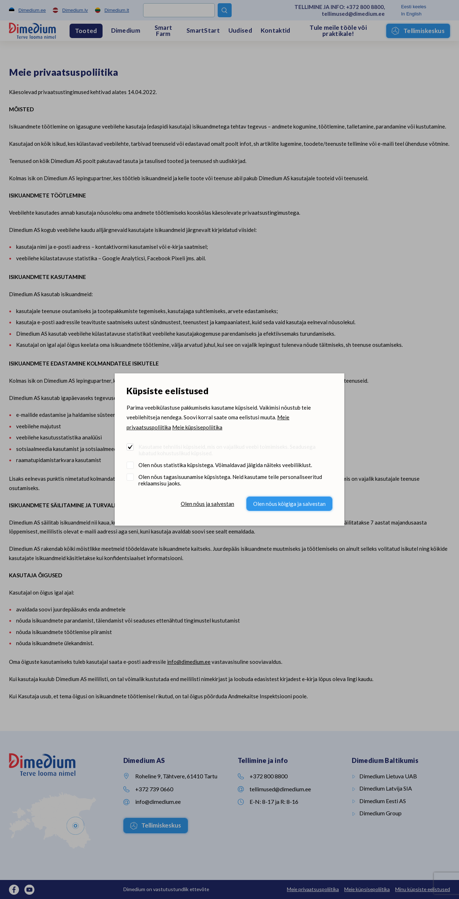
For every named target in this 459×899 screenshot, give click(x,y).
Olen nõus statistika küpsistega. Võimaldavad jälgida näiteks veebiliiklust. (225, 465)
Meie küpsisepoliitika (197, 427)
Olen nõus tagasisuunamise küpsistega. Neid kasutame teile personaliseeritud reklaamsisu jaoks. (230, 480)
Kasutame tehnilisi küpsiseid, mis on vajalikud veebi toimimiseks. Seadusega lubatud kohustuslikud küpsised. (227, 449)
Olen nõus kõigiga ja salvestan (289, 503)
